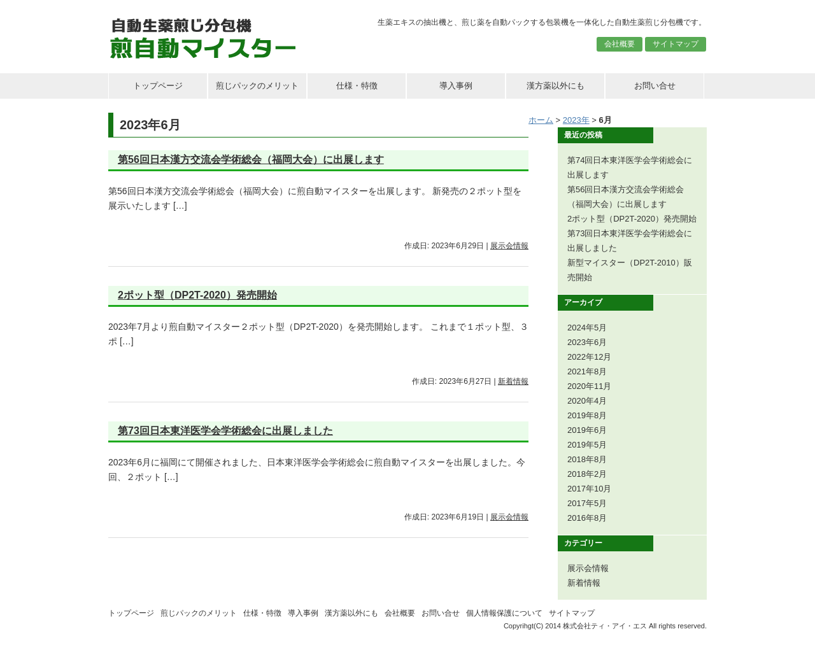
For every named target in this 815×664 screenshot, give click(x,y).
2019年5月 (587, 444)
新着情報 (513, 381)
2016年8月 (587, 518)
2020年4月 (587, 401)
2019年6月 (587, 430)
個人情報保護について (504, 613)
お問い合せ (655, 85)
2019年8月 (587, 415)
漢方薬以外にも (556, 85)
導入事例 (455, 85)
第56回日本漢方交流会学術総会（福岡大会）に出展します (251, 159)
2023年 (576, 120)
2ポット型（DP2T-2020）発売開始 (197, 295)
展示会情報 (509, 245)
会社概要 (619, 43)
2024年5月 (587, 327)
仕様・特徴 (357, 85)
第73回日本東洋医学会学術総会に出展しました (225, 430)
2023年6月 (587, 342)
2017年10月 (589, 488)
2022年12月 (589, 357)
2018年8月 (587, 459)
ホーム (540, 120)
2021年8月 (587, 371)
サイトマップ (675, 43)
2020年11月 (589, 386)
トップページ (158, 85)
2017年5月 (587, 503)
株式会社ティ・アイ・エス (605, 626)
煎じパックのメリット (257, 85)
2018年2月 (587, 474)
